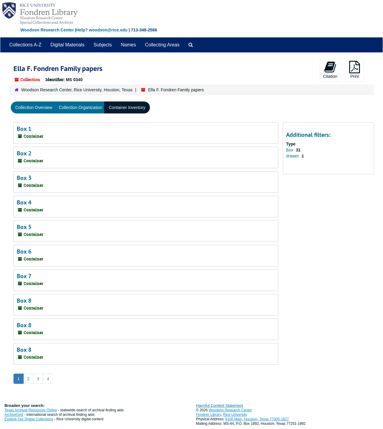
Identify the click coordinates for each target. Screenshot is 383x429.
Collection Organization (80, 107)
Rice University (235, 415)
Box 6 (24, 251)
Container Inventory (127, 107)
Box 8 (24, 300)
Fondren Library (208, 415)
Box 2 (24, 153)
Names (128, 44)
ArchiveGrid (13, 415)
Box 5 (24, 227)
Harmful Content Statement (219, 405)
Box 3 (24, 178)
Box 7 (24, 276)
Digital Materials (68, 44)
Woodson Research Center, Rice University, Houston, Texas (77, 89)
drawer (293, 156)
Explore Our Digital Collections (28, 419)
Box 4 (24, 202)
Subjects (102, 44)
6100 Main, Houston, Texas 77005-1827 (257, 419)
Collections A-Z (25, 44)
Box (290, 150)
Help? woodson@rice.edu (101, 30)
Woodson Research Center (47, 30)
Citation (330, 70)
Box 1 (24, 129)
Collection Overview (33, 107)
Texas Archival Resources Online (30, 410)
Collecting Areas (162, 44)
